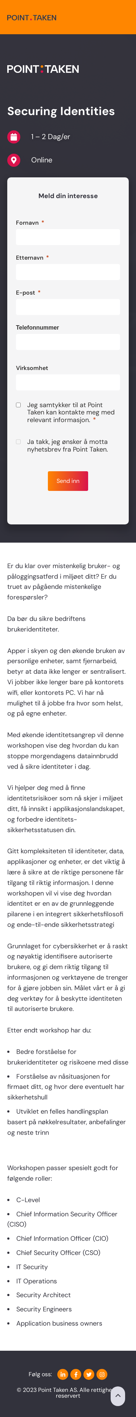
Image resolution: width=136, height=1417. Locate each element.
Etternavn (30, 257)
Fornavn (27, 223)
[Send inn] (68, 481)
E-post (25, 292)
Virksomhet (32, 368)
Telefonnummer (37, 327)
